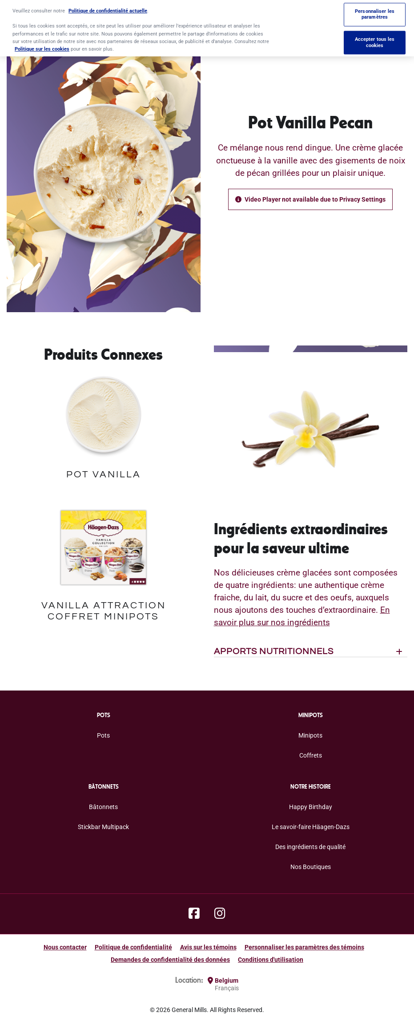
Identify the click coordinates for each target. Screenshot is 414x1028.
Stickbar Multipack (103, 826)
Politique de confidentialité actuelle (107, 7)
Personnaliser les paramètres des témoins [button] (304, 947)
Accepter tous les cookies (375, 38)
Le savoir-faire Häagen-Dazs (311, 826)
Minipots (310, 735)
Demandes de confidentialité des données (170, 959)
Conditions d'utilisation (270, 959)
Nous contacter (65, 947)
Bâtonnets (103, 806)
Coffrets (310, 755)
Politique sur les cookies (42, 45)
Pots (103, 735)
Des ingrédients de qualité (310, 846)
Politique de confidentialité (133, 947)
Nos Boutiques (310, 866)
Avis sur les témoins (208, 947)
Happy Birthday (310, 806)
